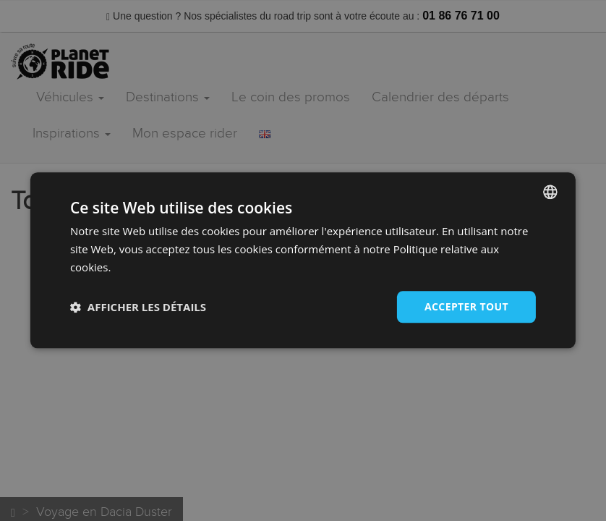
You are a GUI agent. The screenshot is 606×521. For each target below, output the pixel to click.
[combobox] (550, 192)
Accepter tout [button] (466, 306)
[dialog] (303, 260)
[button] (138, 307)
